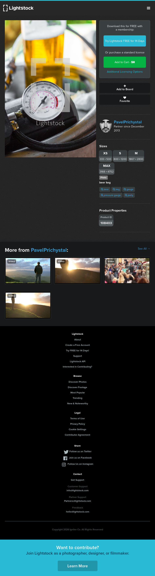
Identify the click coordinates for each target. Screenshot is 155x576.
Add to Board (124, 88)
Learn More (77, 566)
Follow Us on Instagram (80, 464)
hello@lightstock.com (77, 512)
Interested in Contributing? (77, 366)
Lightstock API (77, 361)
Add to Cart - (125, 62)
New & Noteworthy (77, 403)
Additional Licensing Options (125, 72)
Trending (77, 398)
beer (105, 189)
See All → (144, 249)
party (129, 195)
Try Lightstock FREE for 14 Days (125, 41)
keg (116, 189)
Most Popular (77, 392)
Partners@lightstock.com (77, 501)
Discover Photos (78, 382)
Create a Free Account (77, 345)
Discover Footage (77, 387)
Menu (148, 8)
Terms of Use (77, 418)
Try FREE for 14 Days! (77, 350)
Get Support (77, 480)
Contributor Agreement (77, 435)
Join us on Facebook (80, 458)
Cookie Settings (77, 429)
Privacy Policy (77, 424)
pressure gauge (111, 195)
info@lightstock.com (78, 490)
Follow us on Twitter (80, 451)
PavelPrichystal (128, 122)
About (77, 339)
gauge (128, 189)
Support (77, 356)
